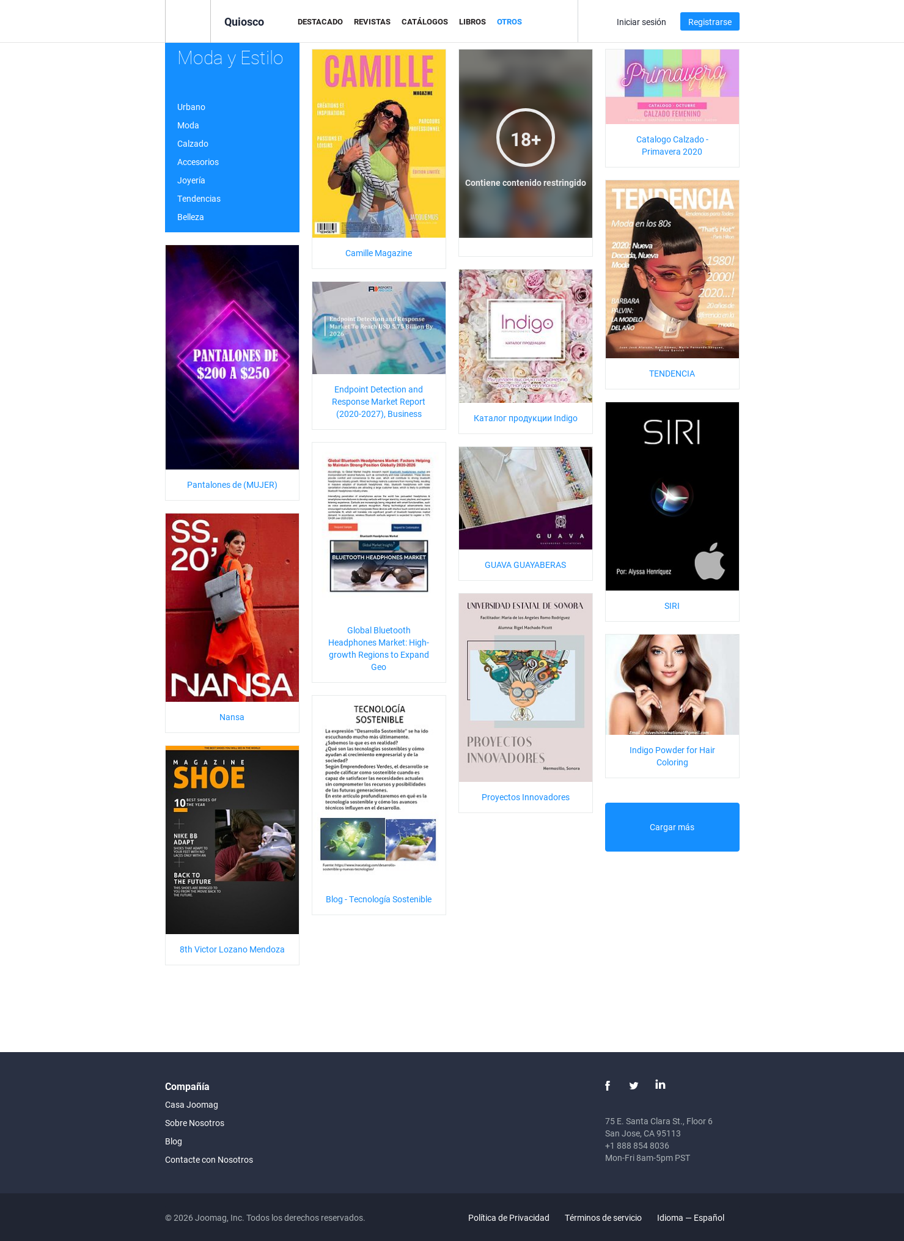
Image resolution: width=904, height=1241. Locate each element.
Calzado (192, 143)
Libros (472, 21)
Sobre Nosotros (194, 1123)
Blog (173, 1141)
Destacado (320, 21)
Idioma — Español (697, 1217)
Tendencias (199, 198)
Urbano (191, 106)
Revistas (372, 21)
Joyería (191, 180)
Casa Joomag (191, 1104)
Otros (509, 21)
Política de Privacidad (508, 1217)
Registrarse (710, 22)
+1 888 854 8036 (637, 1145)
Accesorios (198, 162)
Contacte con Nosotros (209, 1159)
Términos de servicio (603, 1217)
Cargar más (672, 827)
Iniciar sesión (641, 22)
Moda (188, 125)
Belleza (190, 217)
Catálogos (425, 21)
